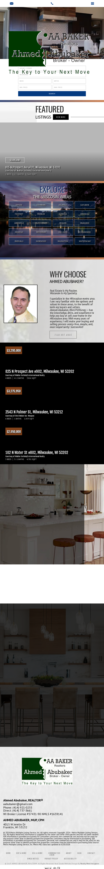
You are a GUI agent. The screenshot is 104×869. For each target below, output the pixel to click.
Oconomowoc (85, 232)
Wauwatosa (63, 241)
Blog (79, 854)
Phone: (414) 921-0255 (17, 808)
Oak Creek (62, 232)
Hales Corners (41, 223)
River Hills (19, 241)
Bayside (19, 205)
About (69, 854)
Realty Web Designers (89, 864)
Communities (54, 854)
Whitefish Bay (85, 241)
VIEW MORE (60, 117)
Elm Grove (85, 205)
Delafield (63, 205)
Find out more (63, 335)
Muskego (19, 232)
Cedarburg (41, 205)
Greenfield (19, 223)
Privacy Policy (51, 859)
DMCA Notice (33, 859)
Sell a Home (37, 854)
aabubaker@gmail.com (17, 804)
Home (8, 854)
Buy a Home (21, 854)
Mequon (62, 223)
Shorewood (41, 241)
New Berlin (41, 232)
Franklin (41, 214)
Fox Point (19, 214)
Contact (91, 854)
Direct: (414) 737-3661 (17, 811)
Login (52, 855)
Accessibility (70, 859)
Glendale (63, 214)
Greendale (85, 214)
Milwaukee (84, 223)
